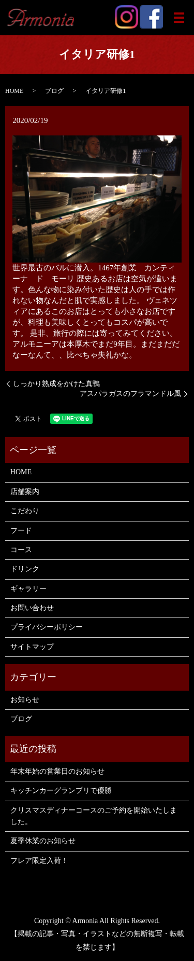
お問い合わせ (32, 608)
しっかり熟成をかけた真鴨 (56, 384)
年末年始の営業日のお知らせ (57, 771)
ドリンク (24, 569)
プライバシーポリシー (46, 627)
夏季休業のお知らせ (43, 841)
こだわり (24, 511)
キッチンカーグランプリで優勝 (61, 790)
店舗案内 (24, 492)
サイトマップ (32, 647)
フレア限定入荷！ (39, 860)
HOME (14, 90)
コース (21, 550)
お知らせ (24, 700)
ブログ (54, 90)
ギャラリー (28, 589)
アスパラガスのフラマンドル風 (130, 393)
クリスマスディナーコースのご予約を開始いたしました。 (93, 816)
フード (21, 530)
